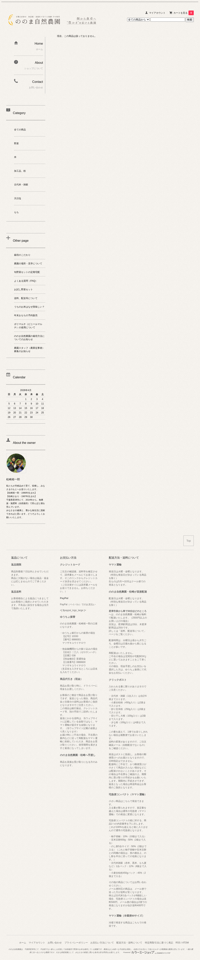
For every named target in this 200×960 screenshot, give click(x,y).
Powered (147, 952)
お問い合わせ (55, 942)
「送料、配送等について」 (132, 631)
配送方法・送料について (129, 942)
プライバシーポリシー (76, 942)
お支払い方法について (102, 942)
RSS (178, 942)
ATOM (185, 942)
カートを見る (183, 13)
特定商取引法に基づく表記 (159, 942)
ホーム (22, 942)
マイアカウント (157, 13)
